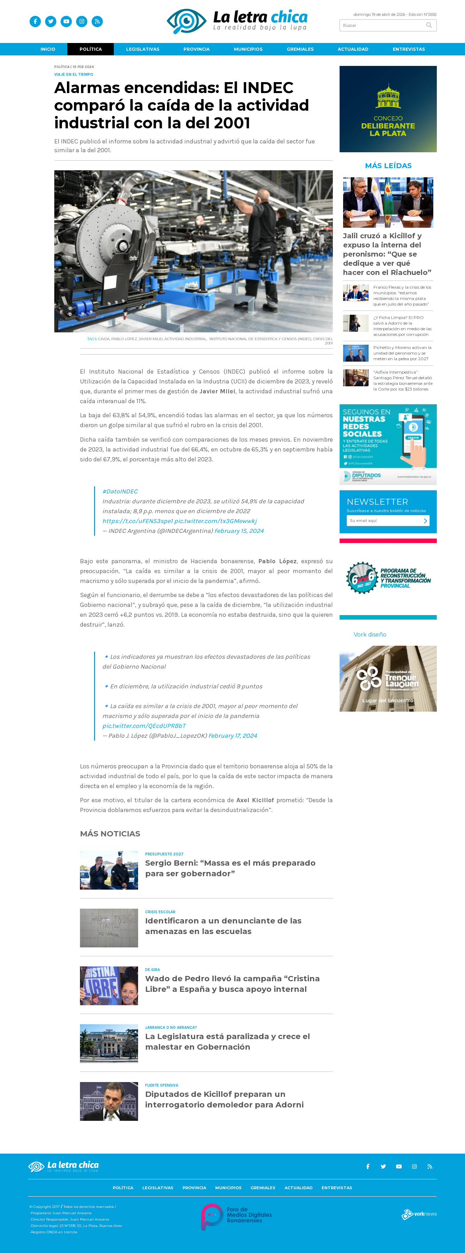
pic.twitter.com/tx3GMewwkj (215, 521)
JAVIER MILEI (151, 339)
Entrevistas (409, 49)
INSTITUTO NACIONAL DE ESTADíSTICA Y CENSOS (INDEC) (259, 339)
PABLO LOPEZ (124, 339)
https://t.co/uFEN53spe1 (137, 521)
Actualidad (353, 49)
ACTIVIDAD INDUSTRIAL (185, 339)
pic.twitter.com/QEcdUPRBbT (143, 726)
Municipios (248, 49)
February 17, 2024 (232, 735)
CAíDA (104, 339)
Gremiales (300, 49)
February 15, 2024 (239, 531)
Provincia (197, 49)
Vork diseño (370, 634)
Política (91, 49)
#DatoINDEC (119, 491)
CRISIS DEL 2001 (323, 341)
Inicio (48, 49)
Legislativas (142, 49)
